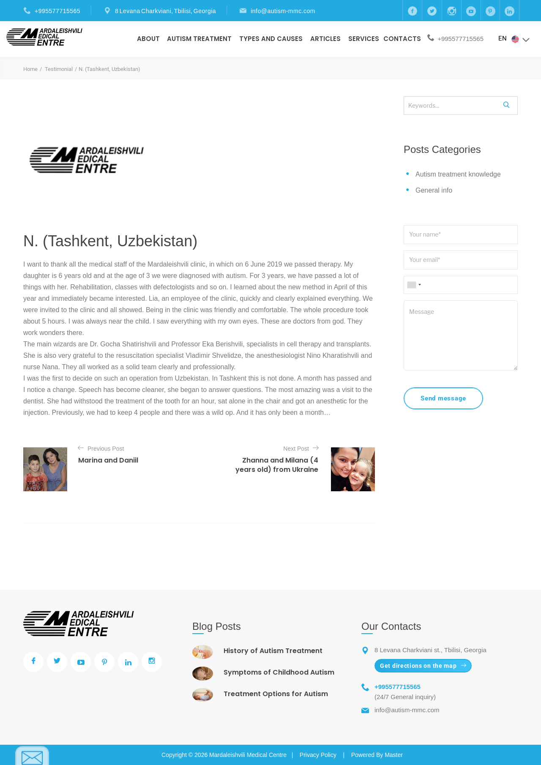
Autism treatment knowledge (458, 174)
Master (394, 754)
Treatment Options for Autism (276, 694)
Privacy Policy (318, 754)
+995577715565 (57, 11)
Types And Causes (271, 38)
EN (514, 39)
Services (363, 38)
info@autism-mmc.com (283, 11)
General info (433, 190)
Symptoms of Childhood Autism (279, 672)
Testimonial (59, 69)
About (148, 38)
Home (30, 69)
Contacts (402, 38)
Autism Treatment (199, 38)
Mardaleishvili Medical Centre (248, 754)
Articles (325, 38)
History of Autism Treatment (273, 651)
